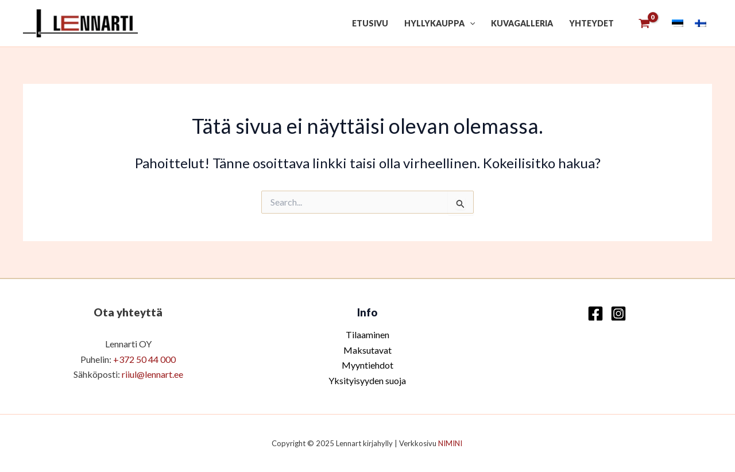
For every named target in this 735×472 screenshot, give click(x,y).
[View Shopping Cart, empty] (644, 23)
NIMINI (451, 443)
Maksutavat (367, 350)
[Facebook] (595, 313)
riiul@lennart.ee (152, 374)
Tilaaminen (367, 334)
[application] (470, 24)
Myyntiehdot (367, 364)
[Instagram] (618, 313)
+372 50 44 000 (144, 359)
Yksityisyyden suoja (367, 380)
